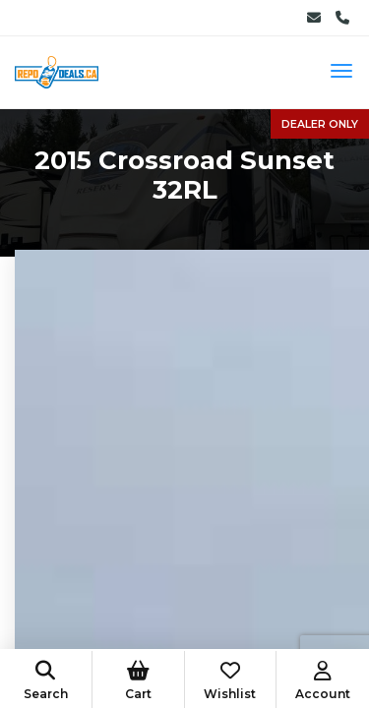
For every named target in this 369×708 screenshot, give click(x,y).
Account (322, 681)
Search (46, 681)
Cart (138, 681)
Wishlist (231, 681)
